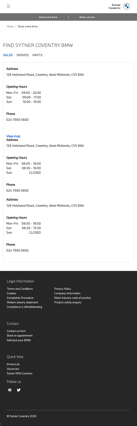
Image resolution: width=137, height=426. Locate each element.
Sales (8, 55)
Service (22, 55)
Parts (37, 55)
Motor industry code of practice (72, 298)
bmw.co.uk (13, 364)
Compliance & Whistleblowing (24, 307)
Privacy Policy (62, 289)
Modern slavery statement (22, 302)
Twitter (19, 390)
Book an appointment (20, 335)
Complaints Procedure (20, 298)
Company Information (67, 293)
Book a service (87, 17)
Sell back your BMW (19, 340)
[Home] (119, 6)
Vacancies (13, 369)
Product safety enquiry (67, 302)
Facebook (10, 390)
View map (13, 136)
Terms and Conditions (20, 289)
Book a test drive (48, 17)
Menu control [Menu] (9, 6)
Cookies (11, 293)
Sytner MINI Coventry (20, 373)
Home (10, 26)
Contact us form (16, 331)
